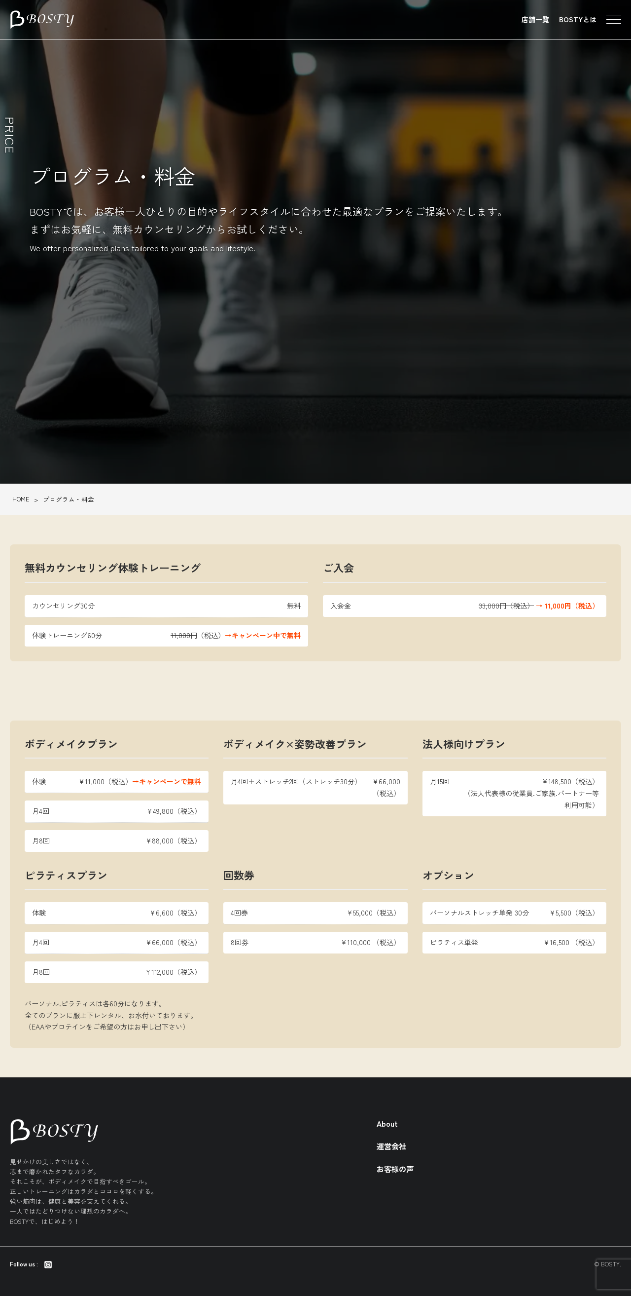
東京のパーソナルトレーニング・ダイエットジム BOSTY (42, 20)
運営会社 (391, 1146)
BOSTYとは (577, 19)
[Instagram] (48, 1264)
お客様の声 (395, 1168)
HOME (20, 498)
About (387, 1123)
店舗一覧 (535, 19)
